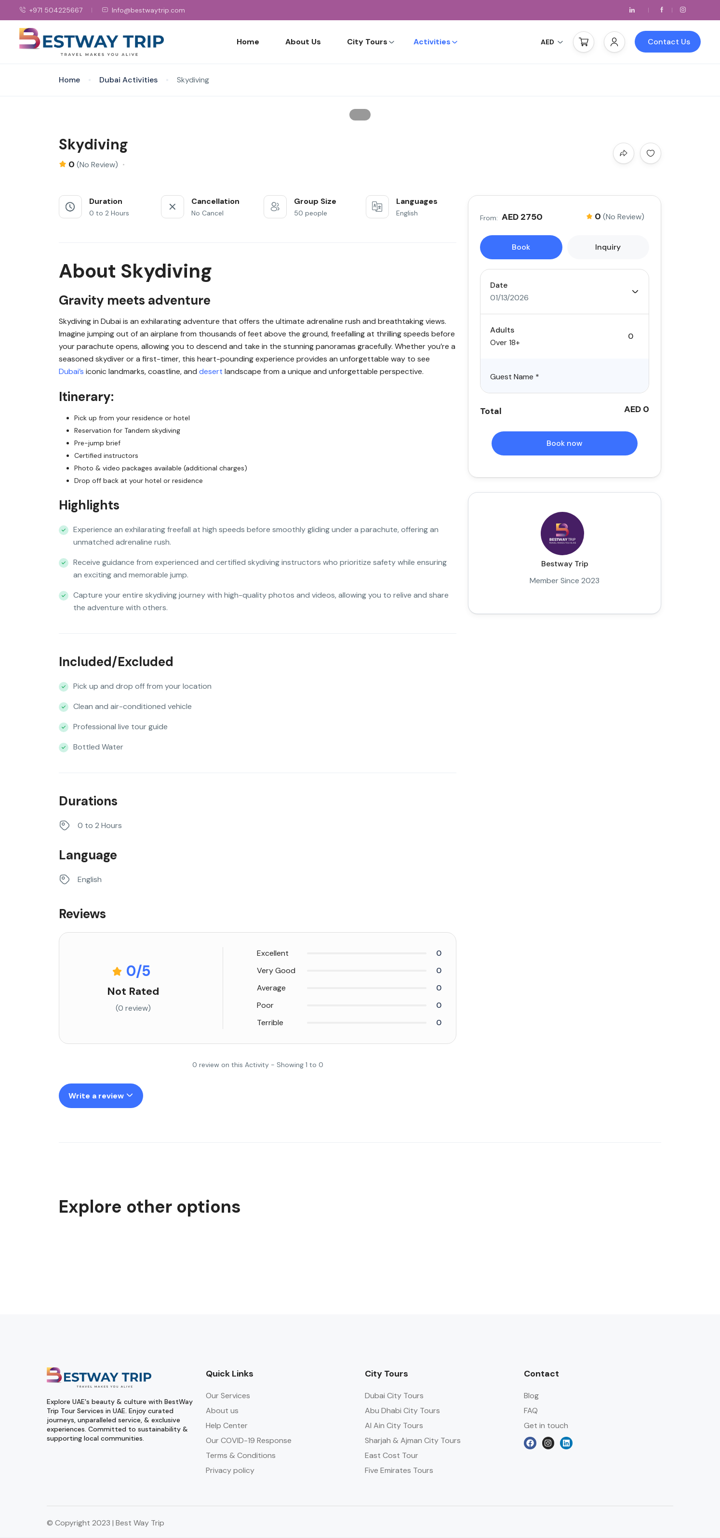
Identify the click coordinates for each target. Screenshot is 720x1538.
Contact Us (669, 42)
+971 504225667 (50, 10)
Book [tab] (521, 247)
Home (248, 42)
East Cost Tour (391, 1455)
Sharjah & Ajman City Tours (413, 1440)
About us (222, 1410)
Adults (502, 330)
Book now (565, 443)
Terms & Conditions (241, 1455)
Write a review (100, 1096)
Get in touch (546, 1425)
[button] (583, 42)
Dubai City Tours (394, 1396)
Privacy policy (230, 1470)
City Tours (371, 42)
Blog (531, 1396)
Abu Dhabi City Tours (402, 1410)
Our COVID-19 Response (249, 1440)
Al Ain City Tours (394, 1425)
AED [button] (552, 42)
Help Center (227, 1425)
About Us (303, 42)
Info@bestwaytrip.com (143, 10)
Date (498, 285)
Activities (435, 42)
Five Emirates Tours (399, 1470)
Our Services (228, 1396)
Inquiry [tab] (608, 247)
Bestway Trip (564, 564)
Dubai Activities (128, 80)
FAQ (531, 1410)
